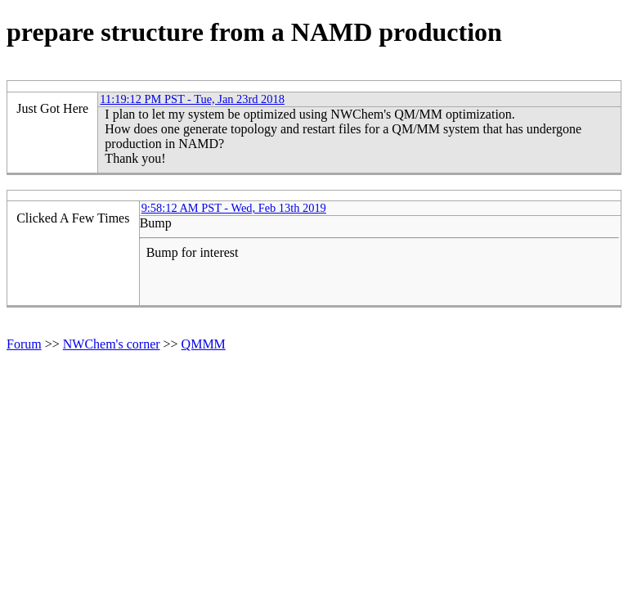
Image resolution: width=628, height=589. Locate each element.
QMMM (204, 344)
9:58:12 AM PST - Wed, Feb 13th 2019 (233, 207)
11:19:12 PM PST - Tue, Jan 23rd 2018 (192, 99)
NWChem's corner (111, 344)
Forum (24, 344)
